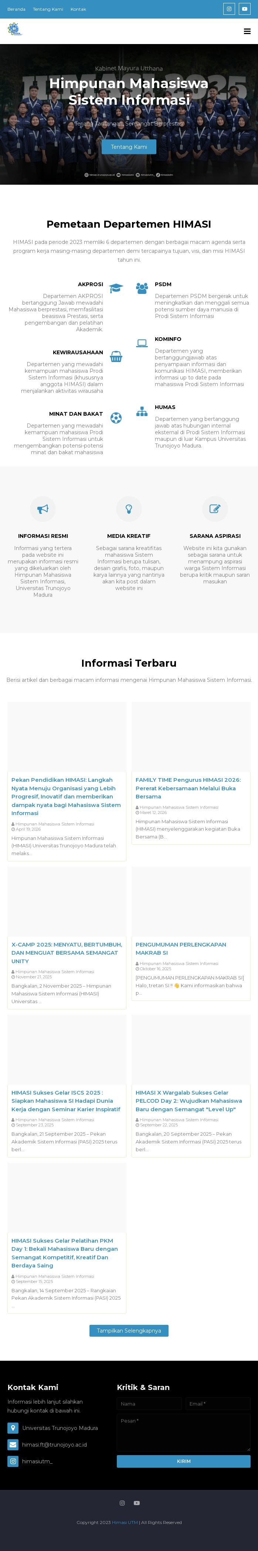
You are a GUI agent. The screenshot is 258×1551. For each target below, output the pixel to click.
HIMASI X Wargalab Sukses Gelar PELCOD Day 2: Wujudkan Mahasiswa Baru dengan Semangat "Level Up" (189, 1101)
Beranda (16, 9)
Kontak (78, 9)
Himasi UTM (125, 1522)
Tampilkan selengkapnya (129, 1330)
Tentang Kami (48, 9)
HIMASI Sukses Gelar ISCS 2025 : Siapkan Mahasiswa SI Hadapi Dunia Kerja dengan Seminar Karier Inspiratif (65, 1101)
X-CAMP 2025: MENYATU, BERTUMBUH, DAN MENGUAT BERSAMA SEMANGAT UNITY (66, 953)
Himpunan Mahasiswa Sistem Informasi (55, 824)
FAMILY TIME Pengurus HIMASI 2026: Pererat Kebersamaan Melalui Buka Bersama (188, 788)
